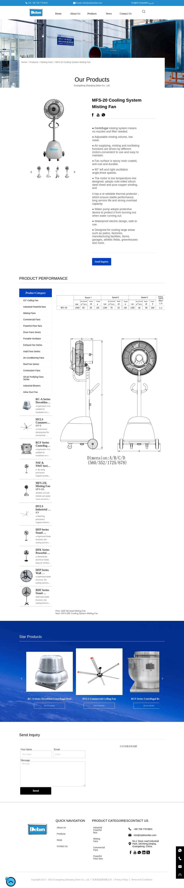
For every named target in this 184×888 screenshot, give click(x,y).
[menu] (92, 13)
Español (144, 3)
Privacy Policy (122, 879)
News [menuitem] (109, 13)
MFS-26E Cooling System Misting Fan (79, 613)
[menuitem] (92, 13)
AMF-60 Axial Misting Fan (73, 611)
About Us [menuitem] (75, 13)
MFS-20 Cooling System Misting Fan (73, 62)
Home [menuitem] (58, 13)
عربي (151, 3)
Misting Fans (47, 62)
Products (33, 62)
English (135, 3)
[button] (92, 14)
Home (24, 62)
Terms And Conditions (142, 879)
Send (36, 790)
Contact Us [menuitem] (126, 13)
